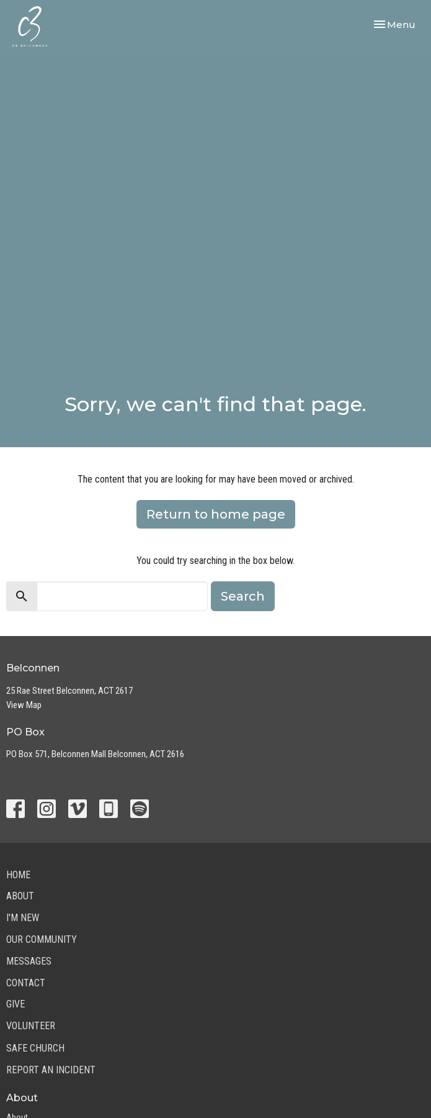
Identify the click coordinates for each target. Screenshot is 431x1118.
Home (18, 875)
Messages (28, 961)
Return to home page (215, 514)
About (20, 896)
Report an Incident (51, 1070)
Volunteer (30, 1026)
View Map (24, 705)
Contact (25, 983)
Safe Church (35, 1048)
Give (15, 1004)
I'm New (22, 918)
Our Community (41, 939)
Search (243, 596)
